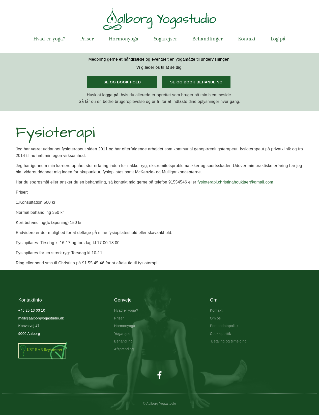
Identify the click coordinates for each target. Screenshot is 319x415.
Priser (87, 39)
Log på (278, 39)
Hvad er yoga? (49, 39)
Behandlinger (207, 39)
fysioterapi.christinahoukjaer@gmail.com (235, 182)
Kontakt (246, 39)
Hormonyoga (123, 39)
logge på (110, 95)
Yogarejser (165, 39)
